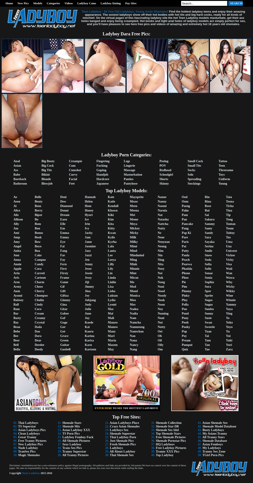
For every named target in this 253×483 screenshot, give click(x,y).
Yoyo (229, 327)
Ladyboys (116, 448)
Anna (17, 259)
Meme (134, 219)
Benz (38, 206)
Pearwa (187, 264)
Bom (38, 224)
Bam (16, 309)
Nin (160, 255)
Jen (87, 259)
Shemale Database (214, 440)
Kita (111, 224)
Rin (207, 197)
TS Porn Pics (71, 433)
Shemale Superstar (122, 433)
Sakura (209, 219)
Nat (160, 215)
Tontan (230, 224)
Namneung (137, 327)
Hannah (90, 197)
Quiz (185, 349)
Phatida (187, 268)
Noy (160, 309)
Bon (37, 228)
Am (15, 228)
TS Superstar (27, 426)
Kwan (112, 233)
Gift (63, 291)
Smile (208, 250)
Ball (16, 304)
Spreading (194, 179)
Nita (160, 264)
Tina (229, 210)
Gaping (101, 170)
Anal (16, 161)
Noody (162, 295)
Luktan (113, 295)
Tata (229, 197)
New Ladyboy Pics (30, 444)
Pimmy (186, 291)
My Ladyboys (211, 448)
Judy (88, 304)
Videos (68, 3)
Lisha (111, 291)
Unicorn (231, 250)
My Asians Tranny (214, 433)
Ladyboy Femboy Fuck (77, 437)
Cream (39, 313)
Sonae (209, 273)
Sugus (209, 304)
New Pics (23, 3)
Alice (16, 210)
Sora (208, 286)
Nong (161, 282)
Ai (15, 206)
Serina (209, 246)
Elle (62, 224)
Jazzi (88, 255)
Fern (63, 264)
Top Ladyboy (165, 455)
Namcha (135, 322)
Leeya (112, 259)
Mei (132, 215)
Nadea (134, 309)
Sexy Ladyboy (71, 444)
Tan (207, 345)
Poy (184, 336)
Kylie (111, 237)
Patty (185, 250)
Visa (229, 264)
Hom (88, 206)
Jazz (88, 250)
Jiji (87, 282)
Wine (229, 295)
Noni (161, 286)
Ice (87, 219)
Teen (222, 165)
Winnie (231, 300)
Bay (16, 322)
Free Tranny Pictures (32, 440)
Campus (40, 259)
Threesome (226, 170)
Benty (39, 201)
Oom (185, 201)
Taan (208, 331)
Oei (160, 331)
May (111, 349)
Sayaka (209, 242)
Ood (185, 197)
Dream (64, 215)
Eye (62, 242)
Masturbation (133, 174)
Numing (163, 313)
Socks (191, 170)
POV (162, 165)
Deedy (39, 349)
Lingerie (129, 165)
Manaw (113, 322)
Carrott (40, 273)
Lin (110, 273)
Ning (161, 259)
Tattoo (223, 161)
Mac (111, 309)
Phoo (185, 277)
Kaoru (89, 331)
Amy (16, 242)
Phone (186, 273)
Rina (208, 201)
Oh (160, 336)
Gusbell (65, 349)
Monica (135, 295)
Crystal (40, 322)
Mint (133, 273)
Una (229, 246)
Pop (184, 331)
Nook (161, 300)
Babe (16, 174)
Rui (207, 210)
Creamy (40, 318)
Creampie (75, 161)
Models (37, 3)
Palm (185, 210)
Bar (16, 313)
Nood (161, 291)
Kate (111, 197)
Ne (159, 233)
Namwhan (137, 331)
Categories (53, 3)
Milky (134, 242)
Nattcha (163, 224)
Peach (186, 259)
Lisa (111, 286)
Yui (228, 336)
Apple (17, 268)
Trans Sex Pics (72, 448)
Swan (208, 322)
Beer (16, 340)
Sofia (208, 264)
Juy (87, 318)
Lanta (112, 250)
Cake (38, 255)
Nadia (134, 313)
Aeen (16, 201)
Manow (113, 327)
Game (64, 282)
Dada (38, 327)
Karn (88, 345)
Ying (229, 313)
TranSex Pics (27, 451)
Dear (38, 340)
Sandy (209, 233)
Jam (88, 237)
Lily (110, 268)
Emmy (64, 237)
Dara (38, 336)
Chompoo (41, 295)
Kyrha (112, 242)
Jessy (88, 277)
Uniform (224, 179)
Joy (87, 295)
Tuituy (230, 233)
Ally (16, 224)
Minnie (134, 268)
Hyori (89, 215)
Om (160, 349)
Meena (134, 210)
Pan (184, 219)
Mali (111, 318)
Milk (133, 237)
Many (112, 331)
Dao (37, 331)
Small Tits (194, 165)
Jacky (89, 233)
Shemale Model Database (219, 426)
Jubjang (90, 300)
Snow (208, 255)
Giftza (64, 295)
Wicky (230, 286)
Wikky (230, 291)
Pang (185, 228)
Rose (208, 206)
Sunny (209, 313)
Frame (64, 277)
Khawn (113, 210)
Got (62, 331)
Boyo (38, 246)
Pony (185, 318)
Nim (160, 250)
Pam (185, 215)
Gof (62, 318)
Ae (15, 197)
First (63, 268)
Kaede (89, 322)
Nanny (162, 201)
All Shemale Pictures (76, 440)
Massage (129, 170)
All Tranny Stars (213, 437)
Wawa (230, 277)
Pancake (187, 224)
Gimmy (65, 300)
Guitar (64, 345)
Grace (64, 336)
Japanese (102, 183)
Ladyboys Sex (119, 430)
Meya (133, 224)
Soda (208, 259)
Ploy (185, 300)
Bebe (16, 331)
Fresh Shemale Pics (123, 444)
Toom (230, 228)
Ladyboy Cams (86, 3)
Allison (18, 219)
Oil (160, 340)
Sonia (208, 277)
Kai (87, 327)
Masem (113, 345)
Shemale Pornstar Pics (171, 440)
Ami (16, 233)
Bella (16, 349)
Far (62, 255)
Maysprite (137, 197)
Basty (17, 318)
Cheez (39, 286)
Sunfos (209, 309)
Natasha (163, 219)
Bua (37, 250)
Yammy (231, 304)
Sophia (209, 282)
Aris (16, 277)
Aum (16, 291)
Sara (208, 237)
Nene (161, 237)
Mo (132, 282)
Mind (133, 250)
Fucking (101, 165)
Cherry (40, 291)
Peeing (163, 161)
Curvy (73, 174)
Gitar (64, 309)
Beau (16, 327)
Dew (63, 201)
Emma (64, 233)
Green (64, 340)
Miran (134, 277)
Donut (64, 210)
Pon (184, 309)
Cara (38, 268)
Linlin (112, 282)
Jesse (88, 268)
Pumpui (187, 345)
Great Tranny (27, 437)
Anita (17, 250)
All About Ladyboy (122, 451)
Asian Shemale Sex (215, 423)
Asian (17, 165)
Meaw (134, 201)
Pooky (186, 327)
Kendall (113, 206)
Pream (186, 340)
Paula (185, 255)
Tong (229, 219)
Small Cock (195, 161)
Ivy (87, 228)
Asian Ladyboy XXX (76, 430)
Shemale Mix (71, 426)
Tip (228, 215)
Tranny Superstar (74, 451)
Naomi (162, 206)
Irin (87, 224)
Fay (62, 259)
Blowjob (47, 183)
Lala (111, 246)
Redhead (165, 170)
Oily (160, 345)
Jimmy (89, 286)
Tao (207, 349)
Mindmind (137, 255)
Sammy (210, 224)
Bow (38, 242)
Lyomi (112, 304)
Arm (16, 282)
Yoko (229, 322)
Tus (228, 237)
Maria (112, 340)
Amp (16, 237)
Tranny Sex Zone (213, 451)
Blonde (46, 179)
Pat (184, 246)
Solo (190, 174)
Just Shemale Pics (122, 440)
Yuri (229, 345)
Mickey (135, 228)
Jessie (88, 273)
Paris (185, 242)
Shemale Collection (169, 423)
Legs (127, 161)
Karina (89, 336)
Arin (16, 273)
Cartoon (40, 277)
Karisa (89, 340)
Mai (110, 313)
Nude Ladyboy (28, 448)
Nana (133, 340)
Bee (15, 336)
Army (17, 286)
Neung (162, 246)
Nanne (162, 197)
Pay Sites (130, 3)
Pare (185, 237)
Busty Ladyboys (213, 430)
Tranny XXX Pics (168, 451)
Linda (112, 277)
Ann (16, 255)
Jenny (89, 264)
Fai (62, 246)
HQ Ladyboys (165, 444)
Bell (16, 345)
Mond (134, 291)
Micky (134, 233)
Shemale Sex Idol (167, 430)
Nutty (161, 327)
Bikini (45, 174)
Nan (132, 336)
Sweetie (210, 327)
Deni (63, 197)
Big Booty (48, 161)
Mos (133, 304)
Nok (160, 277)
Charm (39, 282)
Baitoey (18, 300)
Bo (36, 219)
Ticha (230, 206)
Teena (230, 201)
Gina (63, 304)
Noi (160, 273)
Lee (110, 255)
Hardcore (102, 179)
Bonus (39, 233)
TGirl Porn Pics (213, 455)
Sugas (208, 300)
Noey (161, 268)
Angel (17, 246)
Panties (129, 179)
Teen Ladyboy (31, 473)
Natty (161, 228)
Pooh (185, 322)
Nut (160, 322)
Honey (89, 210)
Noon (161, 304)
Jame (88, 242)
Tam (208, 340)
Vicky (230, 259)
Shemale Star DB (167, 426)
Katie (111, 201)
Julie (88, 309)
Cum (72, 165)
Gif (62, 286)
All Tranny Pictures (75, 455)
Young (223, 183)
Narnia (162, 210)
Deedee (39, 345)
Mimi (133, 246)
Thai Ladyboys (28, 423)
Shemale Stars (71, 423)
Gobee (64, 313)
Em (62, 228)
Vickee (230, 255)
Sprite (209, 295)
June (88, 313)
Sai (207, 215)
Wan (229, 273)
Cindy (39, 304)
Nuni (161, 318)
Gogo (63, 322)
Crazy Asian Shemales (125, 426)
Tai (207, 336)
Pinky (186, 295)
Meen (133, 206)
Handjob (102, 174)
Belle (38, 197)
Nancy (134, 345)
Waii (229, 268)
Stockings (194, 183)
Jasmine (90, 246)
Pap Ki (186, 233)
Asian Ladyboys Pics (32, 430)
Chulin (39, 300)
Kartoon (90, 349)
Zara (229, 349)
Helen (89, 201)
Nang (133, 349)
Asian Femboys (212, 444)
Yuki (229, 340)
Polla (185, 304)
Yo (227, 318)
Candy (39, 264)
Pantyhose (130, 183)
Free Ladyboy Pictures (171, 448)
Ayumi (17, 295)
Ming (133, 259)
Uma (229, 242)
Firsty (64, 273)
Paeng (186, 206)
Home (9, 3)
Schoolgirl (166, 174)
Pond (185, 313)
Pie (184, 282)
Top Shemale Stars (168, 433)
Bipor (38, 215)
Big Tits (46, 170)
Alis (16, 215)
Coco (38, 309)
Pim (184, 286)
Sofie (208, 268)
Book (38, 237)
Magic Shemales (29, 455)
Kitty (111, 228)
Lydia (112, 300)
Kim (111, 219)
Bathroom (20, 183)
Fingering (102, 161)
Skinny (164, 183)
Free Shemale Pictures (171, 437)
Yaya (229, 309)
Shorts (163, 179)
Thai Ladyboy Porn (123, 437)
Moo (133, 300)
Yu (228, 331)
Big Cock (47, 165)
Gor (63, 327)
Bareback (19, 179)
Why (229, 282)
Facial (73, 179)
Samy (208, 228)
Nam (133, 318)
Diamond (66, 206)
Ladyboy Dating (111, 3)
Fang (63, 250)
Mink (133, 264)
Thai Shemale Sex (122, 455)
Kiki (111, 215)
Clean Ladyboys (29, 433)
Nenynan (164, 242)
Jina (88, 291)
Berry (39, 210)
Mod (133, 286)
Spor (208, 291)
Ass (15, 170)
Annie (17, 264)
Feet (72, 183)
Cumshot (75, 170)
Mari (111, 336)
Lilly (111, 264)
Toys (222, 174)
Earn (63, 219)
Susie (208, 318)
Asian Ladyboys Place (124, 423)
